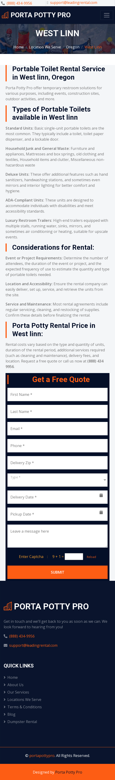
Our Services (16, 692)
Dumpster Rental (20, 721)
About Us (14, 684)
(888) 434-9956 (19, 3)
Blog (9, 714)
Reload (90, 557)
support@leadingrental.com (73, 2)
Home (18, 47)
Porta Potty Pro (68, 772)
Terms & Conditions (23, 706)
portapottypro (41, 755)
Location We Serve (45, 47)
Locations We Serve (22, 699)
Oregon (72, 47)
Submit (57, 572)
